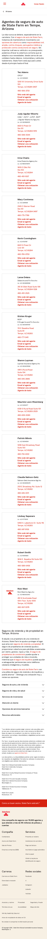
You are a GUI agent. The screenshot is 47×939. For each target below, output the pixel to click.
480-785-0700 (23, 254)
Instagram (28, 885)
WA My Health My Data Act (10, 913)
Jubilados (5, 885)
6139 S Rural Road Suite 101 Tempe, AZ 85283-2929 (29, 410)
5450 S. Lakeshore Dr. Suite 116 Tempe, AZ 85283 (31, 524)
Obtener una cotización (28, 100)
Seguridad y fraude (36, 902)
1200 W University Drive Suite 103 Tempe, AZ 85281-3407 (30, 84)
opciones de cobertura (11, 43)
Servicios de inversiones (12, 697)
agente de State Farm (21, 753)
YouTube (28, 893)
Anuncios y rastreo (8, 902)
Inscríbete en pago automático (35, 849)
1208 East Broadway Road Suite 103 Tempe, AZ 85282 (29, 447)
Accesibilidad (22, 907)
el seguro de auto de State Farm (28, 37)
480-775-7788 (23, 215)
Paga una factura (30, 845)
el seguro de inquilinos (23, 660)
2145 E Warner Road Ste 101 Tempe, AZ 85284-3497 (28, 208)
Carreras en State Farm (9, 876)
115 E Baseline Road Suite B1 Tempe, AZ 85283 (26, 330)
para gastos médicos (31, 45)
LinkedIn (28, 889)
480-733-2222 (23, 454)
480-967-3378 (23, 607)
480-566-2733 (23, 91)
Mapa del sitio (34, 907)
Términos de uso (7, 907)
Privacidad (21, 902)
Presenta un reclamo (32, 836)
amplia (5, 45)
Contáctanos (6, 836)
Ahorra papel (29, 854)
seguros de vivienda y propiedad (27, 644)
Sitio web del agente (26, 95)
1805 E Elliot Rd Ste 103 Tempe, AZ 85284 (25, 170)
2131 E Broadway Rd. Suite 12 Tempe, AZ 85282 (30, 488)
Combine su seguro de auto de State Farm (20, 669)
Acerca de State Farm (9, 841)
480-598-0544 (24, 135)
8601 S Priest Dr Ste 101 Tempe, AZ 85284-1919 (27, 128)
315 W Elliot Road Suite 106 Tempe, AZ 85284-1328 (29, 288)
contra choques (15, 45)
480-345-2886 (24, 379)
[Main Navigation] (4, 3)
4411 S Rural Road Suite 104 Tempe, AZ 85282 (25, 372)
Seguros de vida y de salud (13, 691)
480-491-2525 (23, 293)
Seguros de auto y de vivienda (15, 685)
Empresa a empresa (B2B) (10, 849)
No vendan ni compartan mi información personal (17, 922)
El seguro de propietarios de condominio (21, 653)
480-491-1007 (23, 176)
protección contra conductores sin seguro (20, 48)
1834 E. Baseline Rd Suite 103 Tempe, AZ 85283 (30, 560)
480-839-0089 (24, 415)
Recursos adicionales (11, 715)
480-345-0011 (23, 493)
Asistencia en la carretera (33, 841)
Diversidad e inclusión (9, 880)
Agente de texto (24, 102)
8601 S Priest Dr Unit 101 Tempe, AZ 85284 (25, 247)
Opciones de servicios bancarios (16, 709)
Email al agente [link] (24, 97)
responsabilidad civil (35, 43)
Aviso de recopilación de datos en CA (14, 917)
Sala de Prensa (6, 845)
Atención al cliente (10, 703)
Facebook (28, 876)
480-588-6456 (24, 566)
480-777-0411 (23, 337)
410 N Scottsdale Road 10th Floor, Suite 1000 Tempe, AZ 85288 (27, 600)
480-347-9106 (23, 529)
